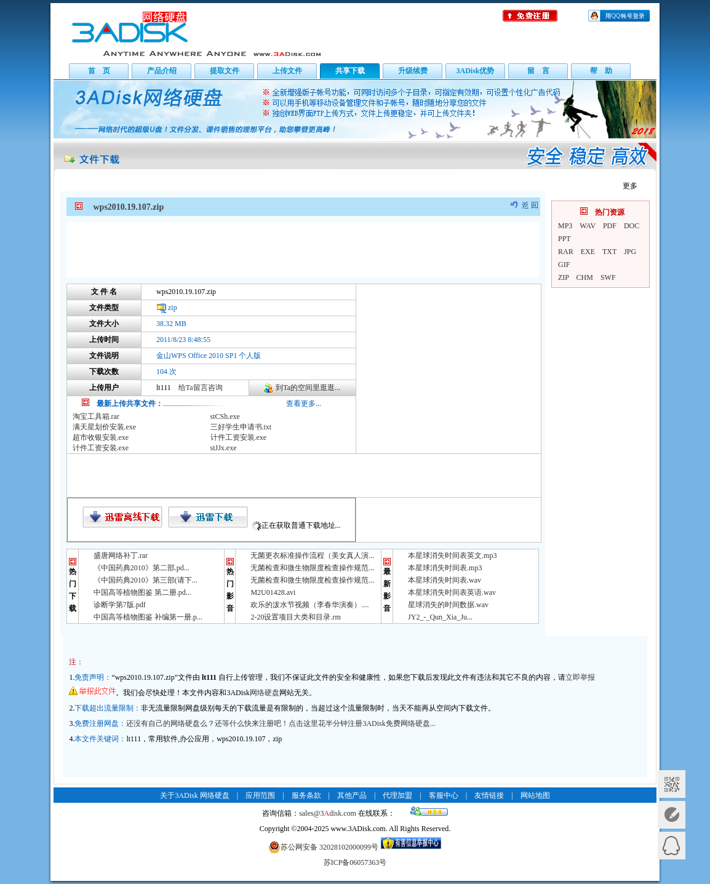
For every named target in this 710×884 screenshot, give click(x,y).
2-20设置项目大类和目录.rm (295, 617)
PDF (609, 225)
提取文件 (224, 70)
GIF (564, 264)
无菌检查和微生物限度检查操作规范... (312, 567)
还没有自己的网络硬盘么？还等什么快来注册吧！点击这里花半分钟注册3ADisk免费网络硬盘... (280, 723)
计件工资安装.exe (238, 437)
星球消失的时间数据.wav (448, 604)
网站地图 (535, 795)
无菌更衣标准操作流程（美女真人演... (312, 555)
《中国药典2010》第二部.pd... (141, 567)
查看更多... (303, 403)
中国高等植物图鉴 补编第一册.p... (148, 617)
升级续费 (413, 70)
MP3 (565, 225)
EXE (588, 251)
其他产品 (352, 795)
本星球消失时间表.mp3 (445, 567)
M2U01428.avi (272, 592)
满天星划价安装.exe (105, 427)
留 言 (538, 70)
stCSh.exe (225, 416)
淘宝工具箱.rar (96, 416)
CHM (584, 277)
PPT (564, 238)
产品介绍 (162, 70)
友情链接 (489, 795)
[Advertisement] (303, 249)
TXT (609, 251)
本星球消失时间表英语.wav (452, 592)
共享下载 (350, 70)
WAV (588, 225)
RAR (565, 251)
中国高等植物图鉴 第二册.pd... (142, 592)
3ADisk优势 (475, 70)
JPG (630, 251)
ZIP (563, 277)
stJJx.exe (223, 448)
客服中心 (443, 795)
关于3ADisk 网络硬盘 (194, 795)
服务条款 (306, 795)
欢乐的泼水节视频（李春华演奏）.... (309, 604)
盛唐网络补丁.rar (121, 555)
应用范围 (260, 795)
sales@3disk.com (327, 813)
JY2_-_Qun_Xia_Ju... (440, 617)
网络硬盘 (264, 692)
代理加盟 (397, 795)
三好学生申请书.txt (241, 427)
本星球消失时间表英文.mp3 (452, 555)
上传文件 (287, 70)
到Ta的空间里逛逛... (308, 387)
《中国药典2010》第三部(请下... (145, 580)
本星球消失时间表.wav (444, 580)
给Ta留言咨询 (200, 387)
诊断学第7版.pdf (120, 604)
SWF (608, 277)
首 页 (99, 70)
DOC (631, 225)
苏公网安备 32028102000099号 (323, 847)
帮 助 (601, 70)
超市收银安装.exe (101, 437)
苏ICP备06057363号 (355, 862)
